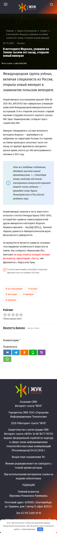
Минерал (29, 294)
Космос (21, 43)
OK (40, 529)
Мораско (12, 299)
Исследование (15, 288)
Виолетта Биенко (14, 327)
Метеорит (12, 294)
